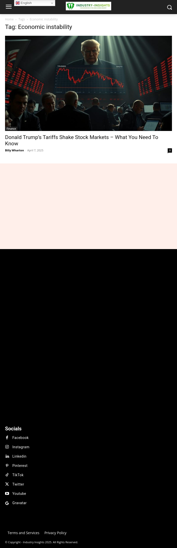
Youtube (19, 494)
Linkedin (19, 456)
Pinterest (19, 466)
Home (9, 19)
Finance (11, 128)
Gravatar (19, 503)
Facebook (20, 438)
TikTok (18, 475)
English (24, 3)
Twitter (18, 484)
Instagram (21, 447)
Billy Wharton (14, 150)
